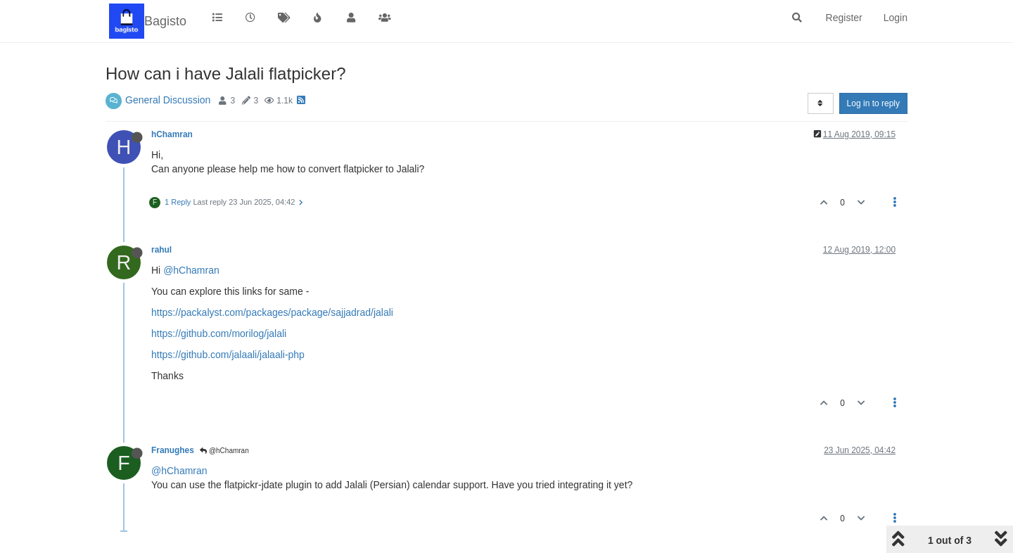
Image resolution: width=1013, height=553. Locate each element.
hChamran (172, 134)
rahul (161, 250)
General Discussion (167, 100)
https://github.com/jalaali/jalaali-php (228, 354)
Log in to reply (873, 103)
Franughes (172, 450)
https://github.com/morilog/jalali (218, 333)
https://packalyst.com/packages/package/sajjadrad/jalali (272, 312)
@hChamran (191, 270)
